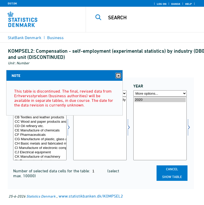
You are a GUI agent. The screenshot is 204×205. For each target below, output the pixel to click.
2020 (160, 100)
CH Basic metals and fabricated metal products (40, 143)
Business (55, 37)
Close (118, 76)
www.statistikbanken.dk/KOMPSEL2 (91, 196)
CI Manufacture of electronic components (40, 148)
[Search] (153, 17)
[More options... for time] (160, 93)
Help (188, 4)
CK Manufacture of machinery (40, 157)
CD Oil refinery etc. (40, 126)
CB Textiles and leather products (40, 117)
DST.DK (12, 3)
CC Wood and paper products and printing (40, 122)
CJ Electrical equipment (40, 152)
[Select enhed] (100, 128)
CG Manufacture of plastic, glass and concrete (40, 139)
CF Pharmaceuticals (40, 135)
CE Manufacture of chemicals (40, 130)
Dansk (175, 4)
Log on (161, 4)
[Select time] (160, 128)
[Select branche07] (40, 128)
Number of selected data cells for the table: (52, 170)
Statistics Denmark (40, 196)
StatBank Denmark (24, 37)
